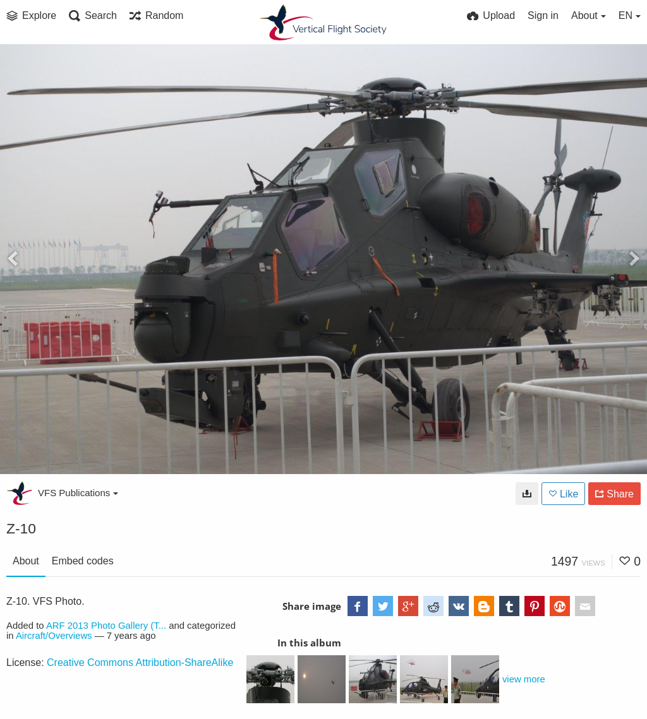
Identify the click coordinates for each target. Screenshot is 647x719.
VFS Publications (78, 492)
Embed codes (83, 561)
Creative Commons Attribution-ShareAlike (140, 662)
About (26, 561)
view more (523, 679)
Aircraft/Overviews (54, 636)
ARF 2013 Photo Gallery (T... (106, 626)
